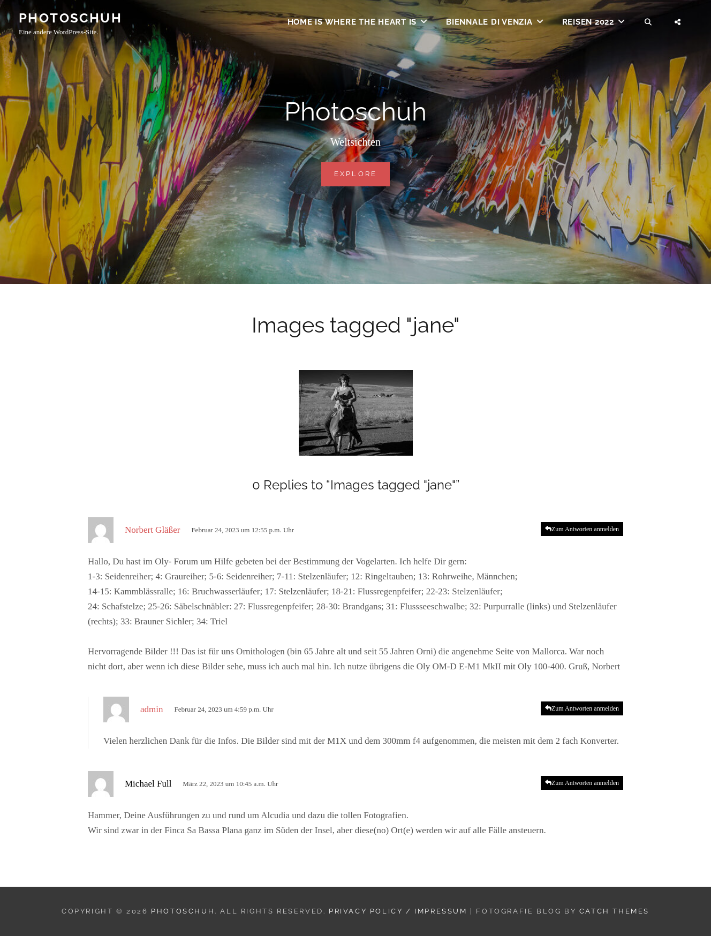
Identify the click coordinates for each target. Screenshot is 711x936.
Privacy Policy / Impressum (398, 911)
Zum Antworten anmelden (585, 529)
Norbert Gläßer (152, 530)
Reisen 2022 (588, 24)
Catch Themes (614, 911)
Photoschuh (70, 20)
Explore (362, 173)
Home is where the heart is (352, 24)
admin (151, 709)
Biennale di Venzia (489, 24)
